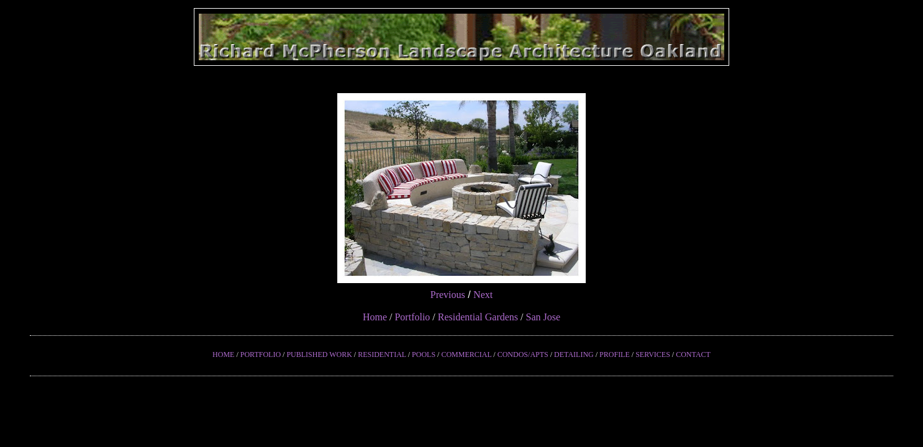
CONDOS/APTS (523, 354)
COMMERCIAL (466, 354)
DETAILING (574, 354)
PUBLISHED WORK (319, 354)
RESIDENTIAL (382, 354)
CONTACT (693, 354)
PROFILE (614, 354)
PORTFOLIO (260, 354)
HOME (223, 354)
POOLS (423, 354)
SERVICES (652, 354)
